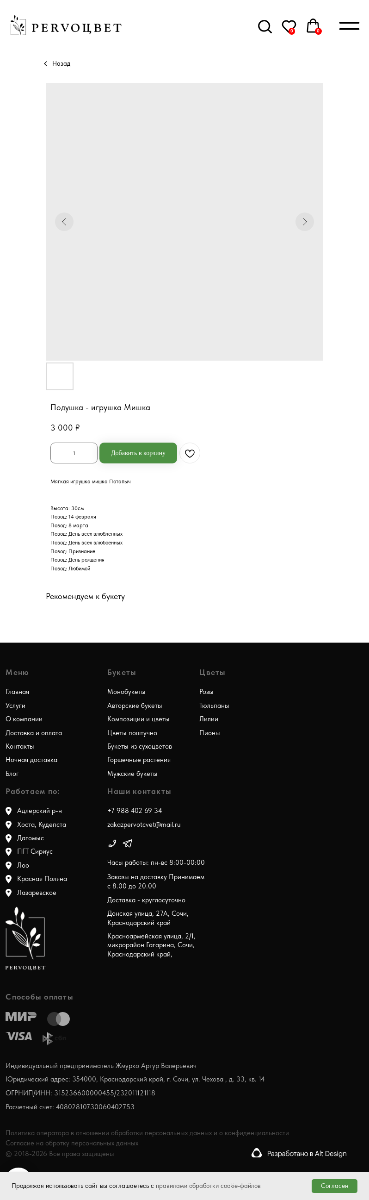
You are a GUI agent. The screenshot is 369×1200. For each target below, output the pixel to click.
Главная (17, 692)
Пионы (209, 733)
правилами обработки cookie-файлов (208, 1185)
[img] (112, 843)
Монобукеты (126, 692)
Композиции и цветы (138, 719)
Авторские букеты (134, 705)
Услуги (15, 705)
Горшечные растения (139, 760)
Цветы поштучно (132, 733)
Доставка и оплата (34, 733)
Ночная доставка (31, 760)
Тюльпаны (214, 705)
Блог (12, 773)
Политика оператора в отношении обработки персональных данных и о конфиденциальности (147, 1133)
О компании (24, 719)
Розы (206, 692)
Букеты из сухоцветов (139, 746)
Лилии (208, 719)
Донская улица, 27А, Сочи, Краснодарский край (148, 917)
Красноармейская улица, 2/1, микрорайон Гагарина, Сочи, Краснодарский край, (151, 945)
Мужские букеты (132, 773)
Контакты (20, 746)
